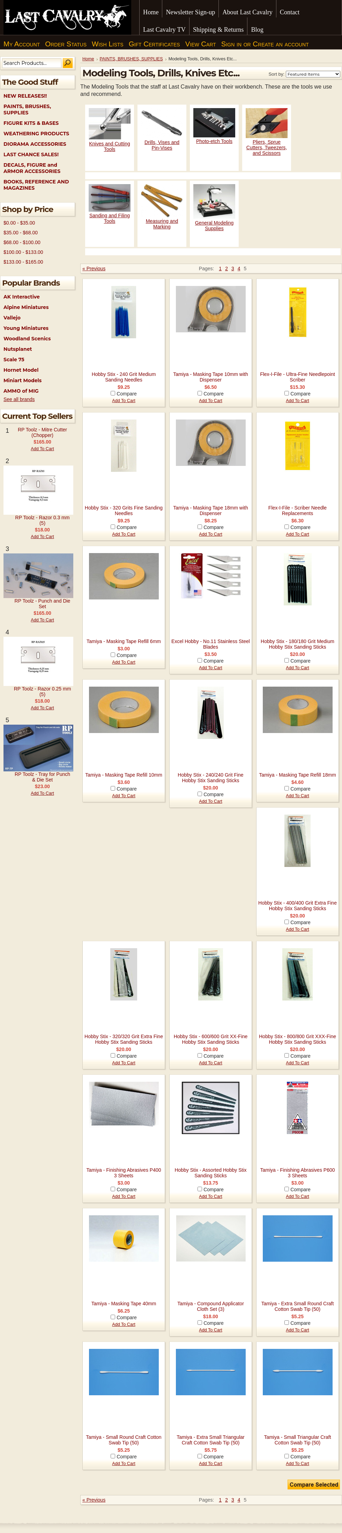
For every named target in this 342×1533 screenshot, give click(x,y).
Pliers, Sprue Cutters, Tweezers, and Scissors (266, 147)
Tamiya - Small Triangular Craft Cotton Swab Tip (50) (297, 1439)
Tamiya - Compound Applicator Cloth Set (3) (210, 1306)
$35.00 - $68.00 (20, 232)
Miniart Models (22, 380)
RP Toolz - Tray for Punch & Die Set (42, 777)
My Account (21, 44)
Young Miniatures (26, 328)
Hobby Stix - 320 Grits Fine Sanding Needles (124, 510)
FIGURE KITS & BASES (31, 123)
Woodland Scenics (27, 338)
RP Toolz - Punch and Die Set (42, 603)
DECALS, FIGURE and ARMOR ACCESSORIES (31, 168)
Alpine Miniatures (26, 307)
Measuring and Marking (162, 223)
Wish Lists (108, 44)
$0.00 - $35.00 (19, 223)
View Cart (200, 44)
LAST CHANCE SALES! (31, 154)
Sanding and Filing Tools (109, 218)
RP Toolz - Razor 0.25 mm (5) (42, 691)
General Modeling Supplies (214, 225)
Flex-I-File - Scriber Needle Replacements (297, 510)
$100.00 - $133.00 (23, 252)
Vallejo (12, 318)
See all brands (19, 399)
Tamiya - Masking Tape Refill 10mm (123, 775)
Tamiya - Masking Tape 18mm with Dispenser (210, 510)
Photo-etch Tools (214, 141)
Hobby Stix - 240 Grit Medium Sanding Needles (124, 377)
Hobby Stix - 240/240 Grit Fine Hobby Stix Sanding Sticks (210, 777)
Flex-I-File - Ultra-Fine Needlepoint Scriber (297, 377)
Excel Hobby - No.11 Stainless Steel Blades (210, 644)
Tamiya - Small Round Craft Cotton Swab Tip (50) (123, 1439)
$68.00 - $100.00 (21, 242)
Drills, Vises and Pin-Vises (161, 145)
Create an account (280, 44)
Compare (127, 394)
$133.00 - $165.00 (23, 262)
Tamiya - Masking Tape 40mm (123, 1303)
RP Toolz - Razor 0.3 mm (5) (42, 520)
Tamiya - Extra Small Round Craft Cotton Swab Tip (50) (297, 1306)
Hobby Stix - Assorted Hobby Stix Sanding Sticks (210, 1172)
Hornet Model (20, 370)
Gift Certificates (154, 44)
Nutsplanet (17, 349)
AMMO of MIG (21, 391)
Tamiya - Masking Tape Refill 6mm (124, 641)
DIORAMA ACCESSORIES (34, 144)
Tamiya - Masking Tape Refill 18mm (297, 775)
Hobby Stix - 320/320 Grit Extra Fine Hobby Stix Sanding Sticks (123, 1039)
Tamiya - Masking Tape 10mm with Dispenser (210, 377)
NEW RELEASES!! (25, 96)
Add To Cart (42, 448)
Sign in (231, 44)
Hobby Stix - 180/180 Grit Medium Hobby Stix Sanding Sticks (297, 644)
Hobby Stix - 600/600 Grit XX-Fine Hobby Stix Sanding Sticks (211, 1039)
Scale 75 (13, 359)
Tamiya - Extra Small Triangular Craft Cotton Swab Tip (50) (211, 1439)
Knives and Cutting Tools (109, 146)
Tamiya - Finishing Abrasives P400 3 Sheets (124, 1172)
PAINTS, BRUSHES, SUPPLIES (27, 109)
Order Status (66, 44)
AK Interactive (21, 297)
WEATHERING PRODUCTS (36, 133)
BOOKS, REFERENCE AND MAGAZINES (36, 185)
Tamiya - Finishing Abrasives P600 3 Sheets (297, 1172)
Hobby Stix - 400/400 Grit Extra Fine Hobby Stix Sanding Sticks (297, 905)
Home (88, 58)
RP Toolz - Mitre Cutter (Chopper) (42, 432)
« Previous (93, 268)
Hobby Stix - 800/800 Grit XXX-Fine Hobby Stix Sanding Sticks (297, 1039)
